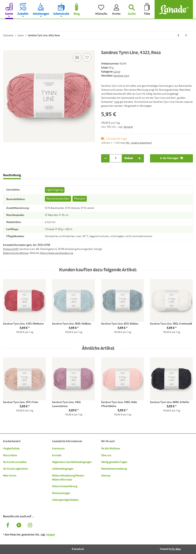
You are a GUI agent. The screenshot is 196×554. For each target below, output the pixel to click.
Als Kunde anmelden (15, 462)
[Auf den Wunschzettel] (87, 57)
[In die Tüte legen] (6, 48)
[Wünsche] (101, 9)
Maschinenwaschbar (57, 198)
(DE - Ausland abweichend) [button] (139, 143)
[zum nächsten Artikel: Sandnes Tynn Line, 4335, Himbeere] (186, 35)
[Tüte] (146, 9)
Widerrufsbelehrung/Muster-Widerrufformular (68, 477)
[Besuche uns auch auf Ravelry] (19, 526)
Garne (116, 71)
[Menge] (116, 158)
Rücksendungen (61, 493)
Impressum (58, 448)
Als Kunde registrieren (15, 469)
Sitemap (106, 475)
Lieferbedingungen (62, 469)
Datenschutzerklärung (64, 486)
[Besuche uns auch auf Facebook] (8, 526)
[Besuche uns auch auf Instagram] (30, 526)
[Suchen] (131, 9)
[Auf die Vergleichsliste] (77, 57)
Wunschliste (10, 455)
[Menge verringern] (105, 158)
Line (117, 102)
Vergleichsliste (11, 448)
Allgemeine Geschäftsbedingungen (72, 462)
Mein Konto (9, 475)
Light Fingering (54, 190)
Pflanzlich (79, 198)
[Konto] (116, 9)
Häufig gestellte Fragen (114, 462)
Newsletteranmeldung (114, 469)
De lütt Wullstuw (110, 448)
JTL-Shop (176, 549)
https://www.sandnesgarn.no (56, 253)
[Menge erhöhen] (139, 158)
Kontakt (56, 455)
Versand (128, 127)
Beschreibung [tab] (12, 175)
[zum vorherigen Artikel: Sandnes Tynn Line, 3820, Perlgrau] (178, 35)
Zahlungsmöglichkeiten (65, 500)
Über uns (106, 455)
